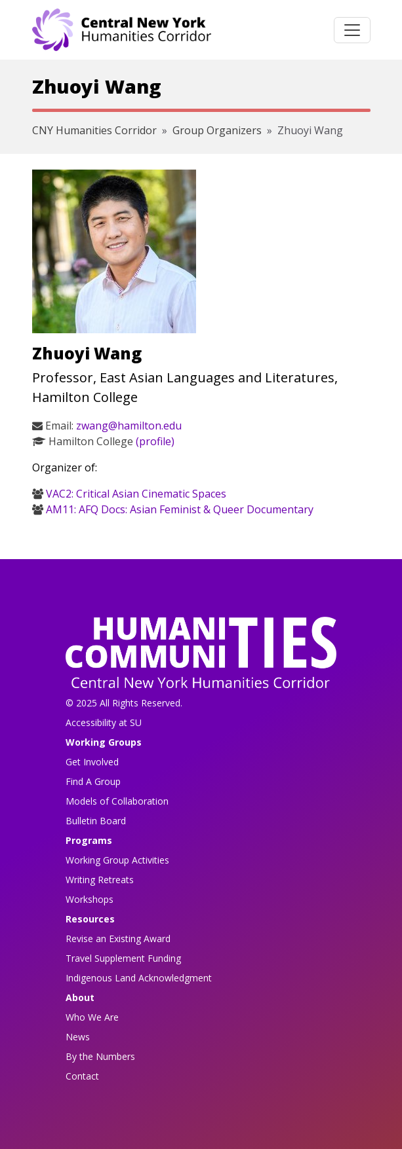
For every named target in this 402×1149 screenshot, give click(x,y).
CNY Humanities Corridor (94, 130)
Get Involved (92, 762)
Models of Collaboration (117, 801)
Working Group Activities (117, 860)
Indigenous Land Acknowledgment (139, 978)
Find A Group (93, 781)
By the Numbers (100, 1056)
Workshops (89, 899)
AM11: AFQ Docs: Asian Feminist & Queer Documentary (179, 509)
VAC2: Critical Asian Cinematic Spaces (136, 493)
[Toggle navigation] (352, 30)
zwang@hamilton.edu (129, 425)
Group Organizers (217, 130)
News (78, 1036)
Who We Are (92, 1017)
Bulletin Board (96, 820)
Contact (82, 1076)
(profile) (155, 441)
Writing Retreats (100, 879)
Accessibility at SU (104, 722)
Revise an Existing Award (118, 938)
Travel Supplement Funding (123, 958)
